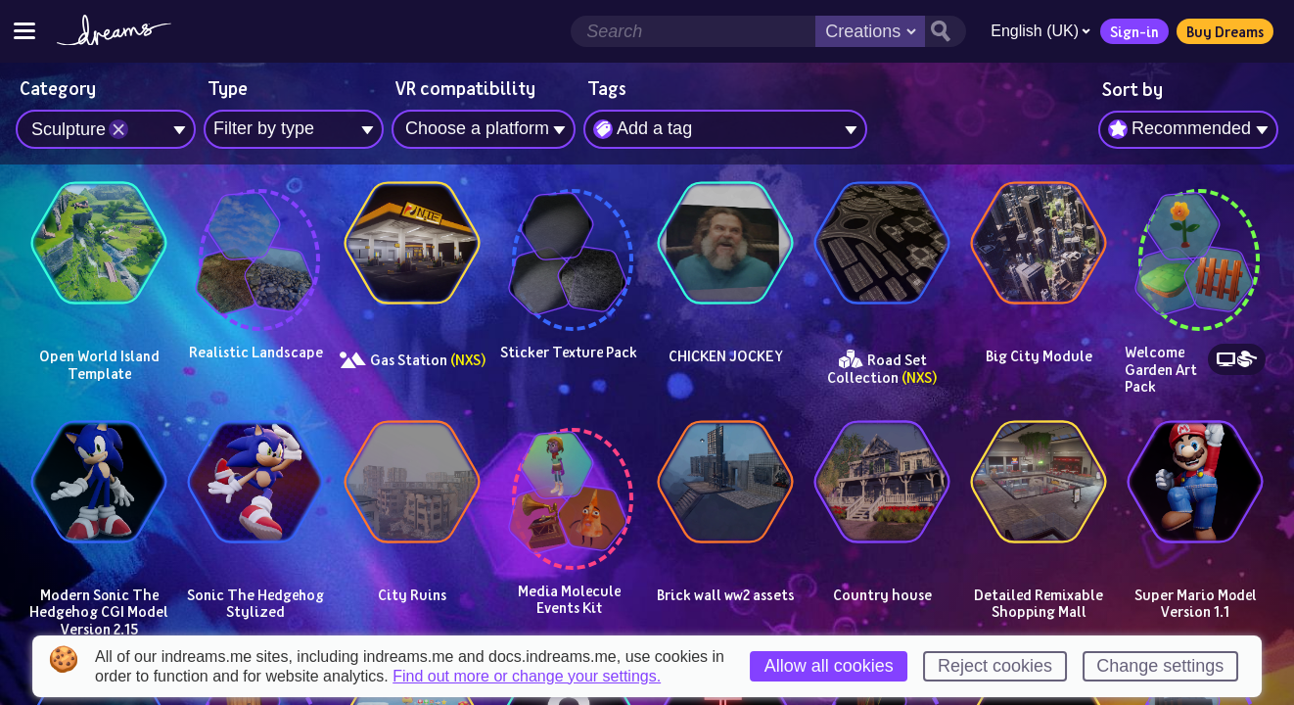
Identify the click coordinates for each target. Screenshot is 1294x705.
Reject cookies (995, 666)
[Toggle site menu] (24, 31)
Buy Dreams (1225, 31)
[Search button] (945, 31)
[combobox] (1188, 130)
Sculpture (68, 129)
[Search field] (693, 31)
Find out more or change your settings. (527, 676)
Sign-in (1134, 31)
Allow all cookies (829, 666)
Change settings (1160, 666)
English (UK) (1040, 31)
